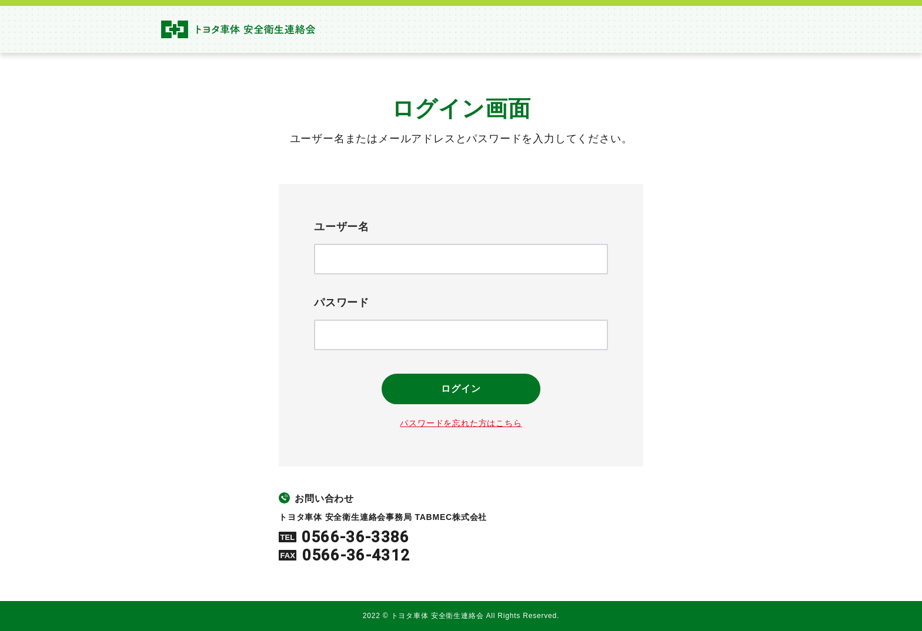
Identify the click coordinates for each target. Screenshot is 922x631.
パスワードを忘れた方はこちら (461, 423)
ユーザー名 (341, 227)
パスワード (341, 302)
